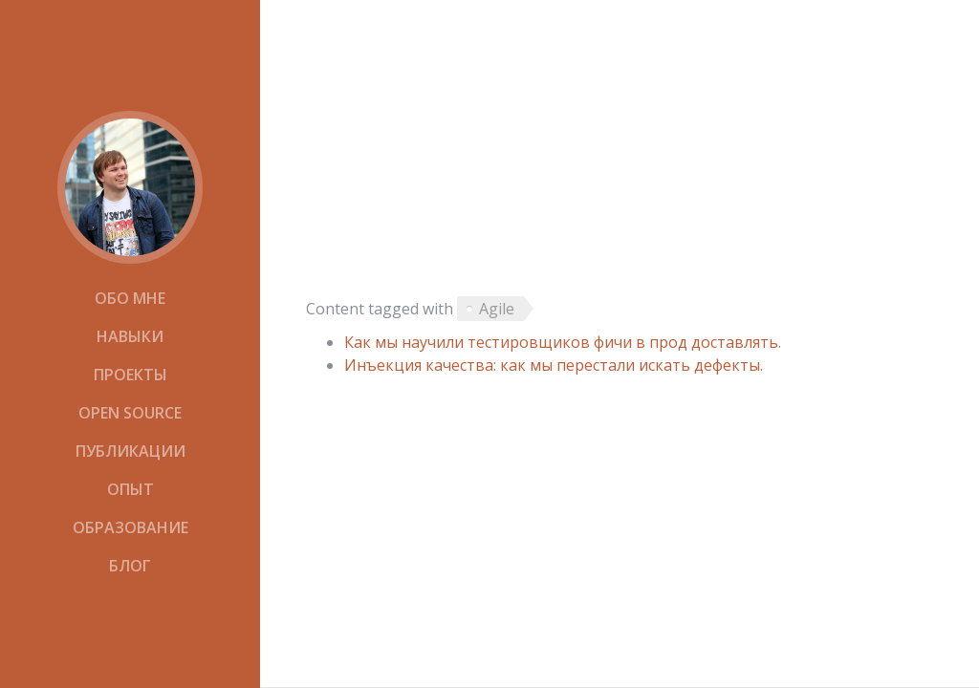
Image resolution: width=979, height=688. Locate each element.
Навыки (130, 336)
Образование (130, 527)
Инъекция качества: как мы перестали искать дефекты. (553, 365)
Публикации (130, 451)
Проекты (130, 374)
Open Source (130, 412)
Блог (130, 565)
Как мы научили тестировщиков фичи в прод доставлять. (562, 342)
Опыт (130, 489)
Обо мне (130, 298)
